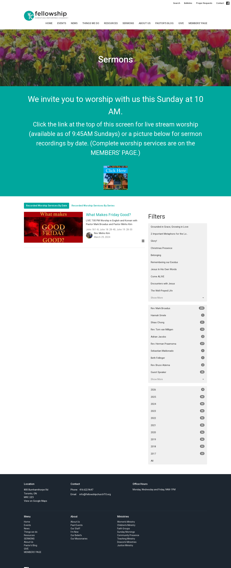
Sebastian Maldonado (178, 350)
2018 (178, 446)
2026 (178, 389)
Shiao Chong (178, 322)
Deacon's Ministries (126, 542)
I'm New (75, 532)
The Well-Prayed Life (162, 290)
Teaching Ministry (126, 538)
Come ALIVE (157, 276)
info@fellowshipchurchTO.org (95, 494)
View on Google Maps (35, 500)
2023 (178, 410)
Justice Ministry (125, 545)
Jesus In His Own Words (164, 269)
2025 (178, 396)
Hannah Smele (178, 315)
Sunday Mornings (126, 532)
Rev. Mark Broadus (178, 308)
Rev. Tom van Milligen (178, 329)
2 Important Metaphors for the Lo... (169, 233)
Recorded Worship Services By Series (93, 205)
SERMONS (128, 23)
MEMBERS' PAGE (198, 23)
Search (176, 3)
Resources (111, 23)
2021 (178, 425)
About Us (144, 23)
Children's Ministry (126, 525)
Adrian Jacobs (178, 336)
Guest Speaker (178, 372)
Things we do (90, 23)
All (152, 460)
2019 (178, 439)
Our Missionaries (79, 538)
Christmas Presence (161, 248)
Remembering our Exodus (164, 262)
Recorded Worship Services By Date (46, 205)
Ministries (123, 516)
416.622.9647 (86, 489)
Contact (220, 3)
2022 (178, 418)
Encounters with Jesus (163, 283)
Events (61, 23)
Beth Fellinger (178, 357)
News (74, 23)
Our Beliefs (76, 535)
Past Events (77, 525)
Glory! (154, 240)
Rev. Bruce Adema (178, 365)
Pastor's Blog (164, 23)
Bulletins (188, 3)
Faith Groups (123, 528)
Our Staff (75, 528)
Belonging (156, 255)
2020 (178, 432)
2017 (178, 453)
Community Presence (128, 535)
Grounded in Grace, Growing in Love (169, 226)
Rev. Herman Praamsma (178, 343)
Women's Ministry (126, 521)
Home (48, 23)
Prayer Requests (204, 3)
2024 (178, 403)
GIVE (181, 23)
